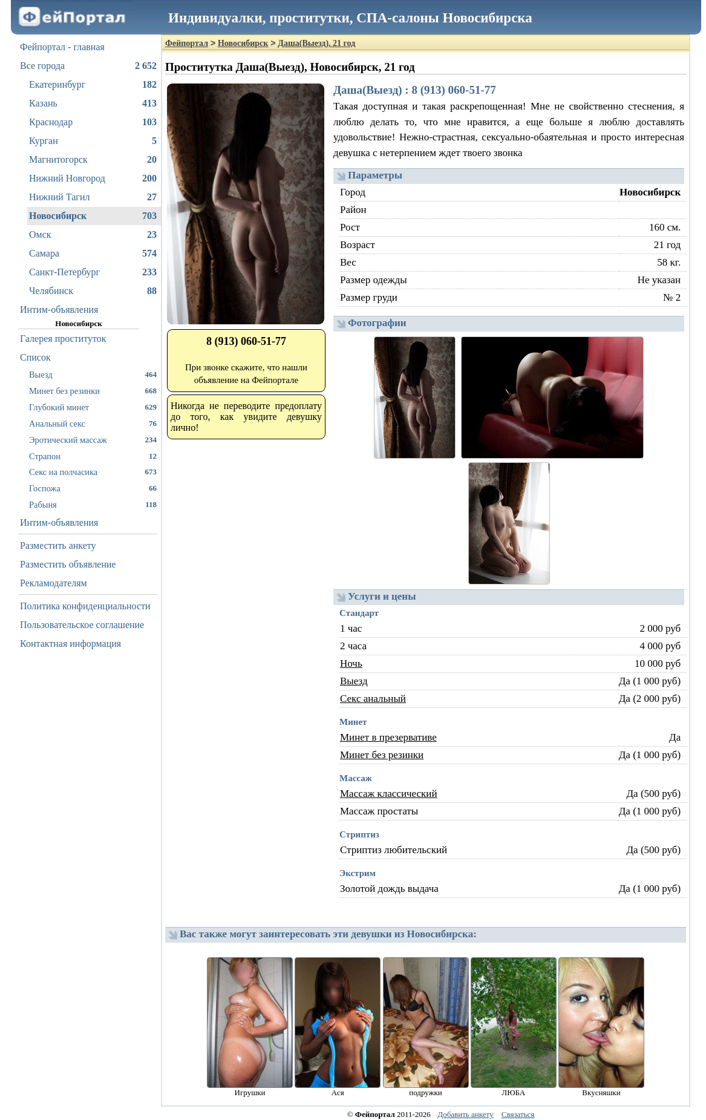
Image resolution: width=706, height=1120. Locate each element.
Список (35, 357)
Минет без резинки (93, 391)
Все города (88, 66)
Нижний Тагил (93, 197)
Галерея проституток (63, 338)
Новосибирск (93, 216)
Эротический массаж (93, 440)
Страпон (93, 456)
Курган (93, 141)
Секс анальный (373, 698)
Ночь (351, 663)
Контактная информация (70, 643)
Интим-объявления (59, 309)
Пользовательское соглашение (82, 625)
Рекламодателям (53, 583)
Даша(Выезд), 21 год (316, 43)
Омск (93, 235)
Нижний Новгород (93, 178)
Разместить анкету (58, 545)
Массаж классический (388, 793)
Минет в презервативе (388, 737)
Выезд (93, 374)
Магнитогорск (93, 160)
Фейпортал (186, 43)
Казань (93, 103)
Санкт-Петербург (93, 272)
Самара (93, 253)
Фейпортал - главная (62, 47)
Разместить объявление (68, 564)
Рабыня (93, 504)
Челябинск (93, 291)
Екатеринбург (93, 85)
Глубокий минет (93, 407)
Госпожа (93, 488)
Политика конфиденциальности (85, 606)
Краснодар (93, 122)
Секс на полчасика (93, 472)
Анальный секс (93, 423)
